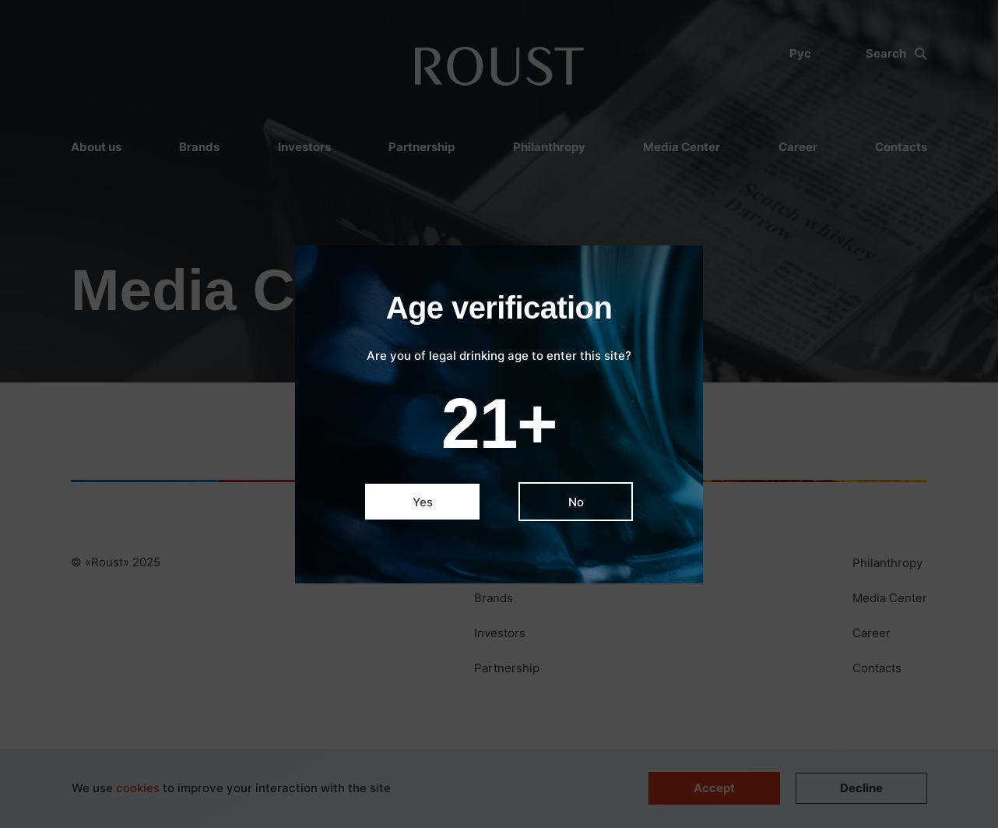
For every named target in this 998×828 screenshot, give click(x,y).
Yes (423, 502)
